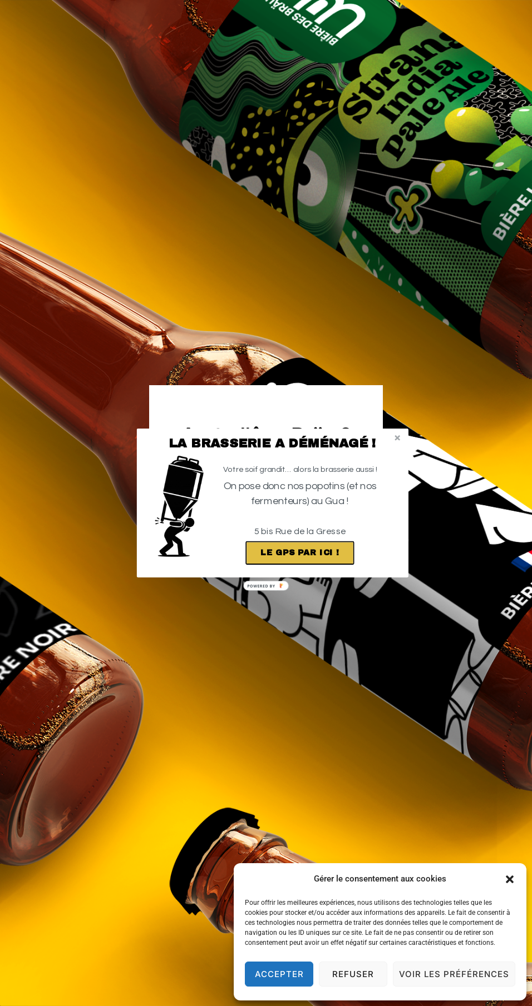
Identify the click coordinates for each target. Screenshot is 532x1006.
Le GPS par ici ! (299, 553)
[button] (272, 443)
